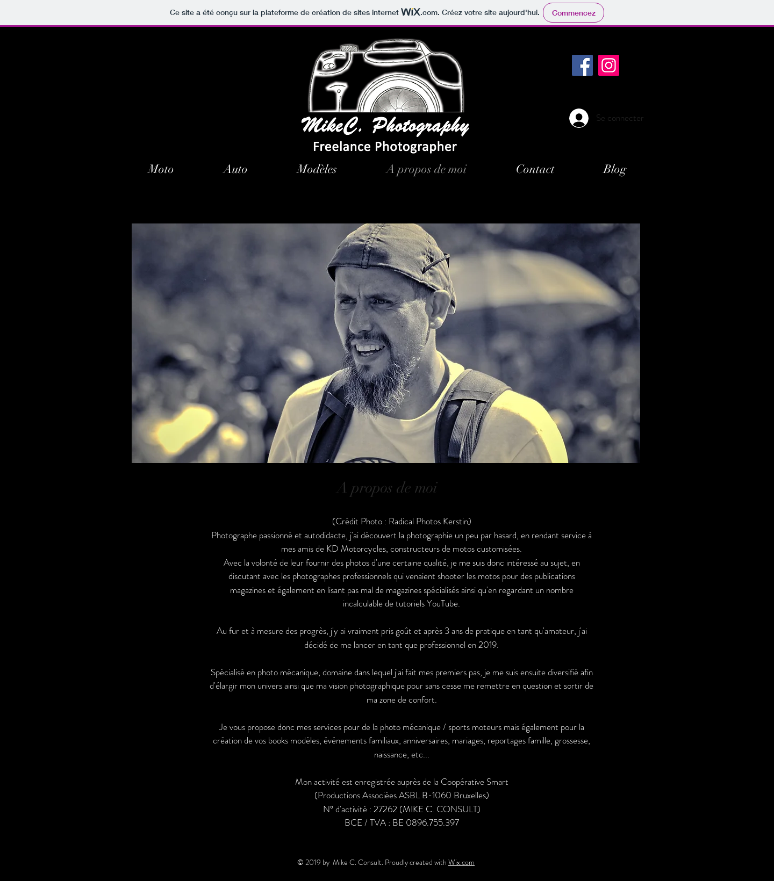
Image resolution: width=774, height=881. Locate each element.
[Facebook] (582, 65)
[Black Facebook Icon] (607, 52)
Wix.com (461, 862)
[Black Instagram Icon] (634, 52)
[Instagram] (608, 65)
